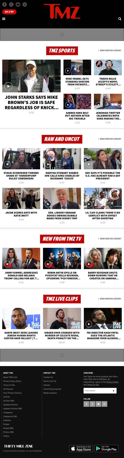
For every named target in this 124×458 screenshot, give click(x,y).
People (6, 424)
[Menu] (4, 19)
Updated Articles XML (12, 408)
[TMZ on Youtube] (18, 4)
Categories (8, 412)
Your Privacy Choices (12, 393)
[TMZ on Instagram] (24, 4)
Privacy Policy (112, 382)
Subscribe (114, 390)
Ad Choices (8, 389)
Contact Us (48, 377)
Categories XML (10, 416)
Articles (6, 397)
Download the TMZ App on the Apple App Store (81, 448)
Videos (6, 436)
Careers (46, 385)
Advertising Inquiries (52, 389)
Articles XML (8, 401)
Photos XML (8, 432)
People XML (8, 428)
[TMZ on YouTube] (98, 404)
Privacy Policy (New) (12, 381)
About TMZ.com (10, 377)
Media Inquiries (50, 393)
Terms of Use (9, 385)
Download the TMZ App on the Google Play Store (106, 448)
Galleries (7, 420)
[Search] (120, 19)
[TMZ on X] (11, 4)
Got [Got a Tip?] (9, 11)
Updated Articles (10, 405)
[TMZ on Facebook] (4, 4)
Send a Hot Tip (49, 381)
